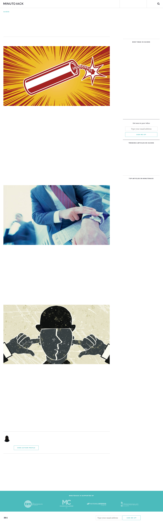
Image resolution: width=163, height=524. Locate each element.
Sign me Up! (131, 518)
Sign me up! (141, 134)
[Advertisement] (56, 469)
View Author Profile (26, 448)
